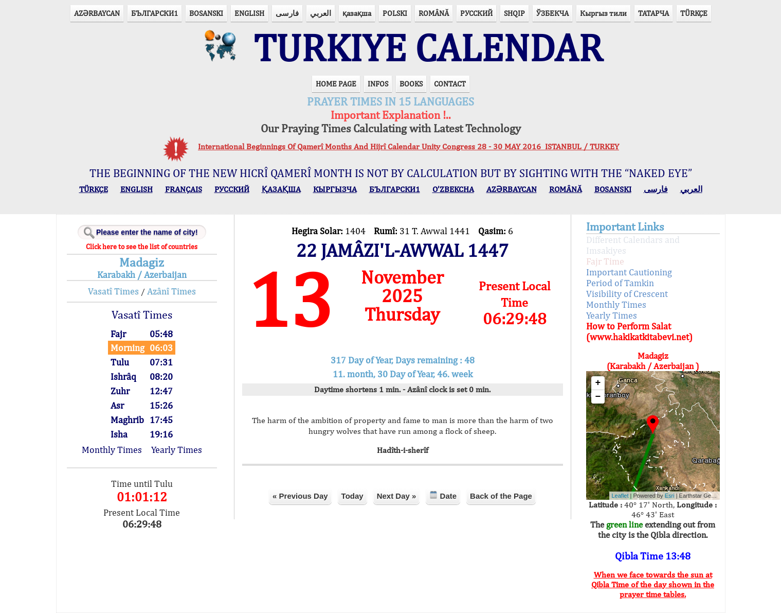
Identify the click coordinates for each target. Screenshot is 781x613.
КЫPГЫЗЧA (335, 189)
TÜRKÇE (693, 13)
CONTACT (450, 83)
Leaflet (620, 496)
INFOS (378, 83)
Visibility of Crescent (627, 293)
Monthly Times (112, 449)
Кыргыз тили (603, 13)
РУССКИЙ (476, 13)
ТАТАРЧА (653, 13)
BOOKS (411, 83)
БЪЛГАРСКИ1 (154, 13)
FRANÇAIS (183, 189)
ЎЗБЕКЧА (552, 13)
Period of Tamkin (620, 282)
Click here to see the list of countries (141, 246)
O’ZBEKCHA (453, 189)
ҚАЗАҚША (281, 189)
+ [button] (598, 383)
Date (443, 495)
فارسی (287, 13)
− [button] (598, 397)
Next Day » (396, 496)
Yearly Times (176, 449)
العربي (320, 13)
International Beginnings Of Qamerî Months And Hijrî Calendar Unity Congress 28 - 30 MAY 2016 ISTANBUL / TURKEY (408, 146)
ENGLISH (249, 13)
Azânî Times (171, 291)
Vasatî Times (113, 291)
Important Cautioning (629, 272)
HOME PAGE (336, 83)
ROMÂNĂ (434, 13)
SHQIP (514, 13)
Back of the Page (501, 496)
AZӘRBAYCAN (97, 13)
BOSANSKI (206, 13)
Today (352, 496)
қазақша (356, 13)
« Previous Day (300, 496)
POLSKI (395, 13)
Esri (670, 496)
